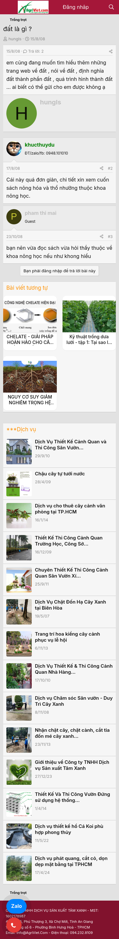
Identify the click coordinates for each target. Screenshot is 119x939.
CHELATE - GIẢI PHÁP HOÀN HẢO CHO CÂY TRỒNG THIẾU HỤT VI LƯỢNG (30, 345)
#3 (110, 236)
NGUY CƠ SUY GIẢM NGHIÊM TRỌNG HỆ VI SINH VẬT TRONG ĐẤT (30, 405)
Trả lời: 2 (33, 51)
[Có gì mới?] (98, 7)
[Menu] (8, 7)
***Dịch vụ (21, 429)
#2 (110, 168)
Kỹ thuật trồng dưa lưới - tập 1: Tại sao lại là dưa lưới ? (89, 342)
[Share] (111, 51)
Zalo (16, 906)
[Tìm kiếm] (111, 7)
